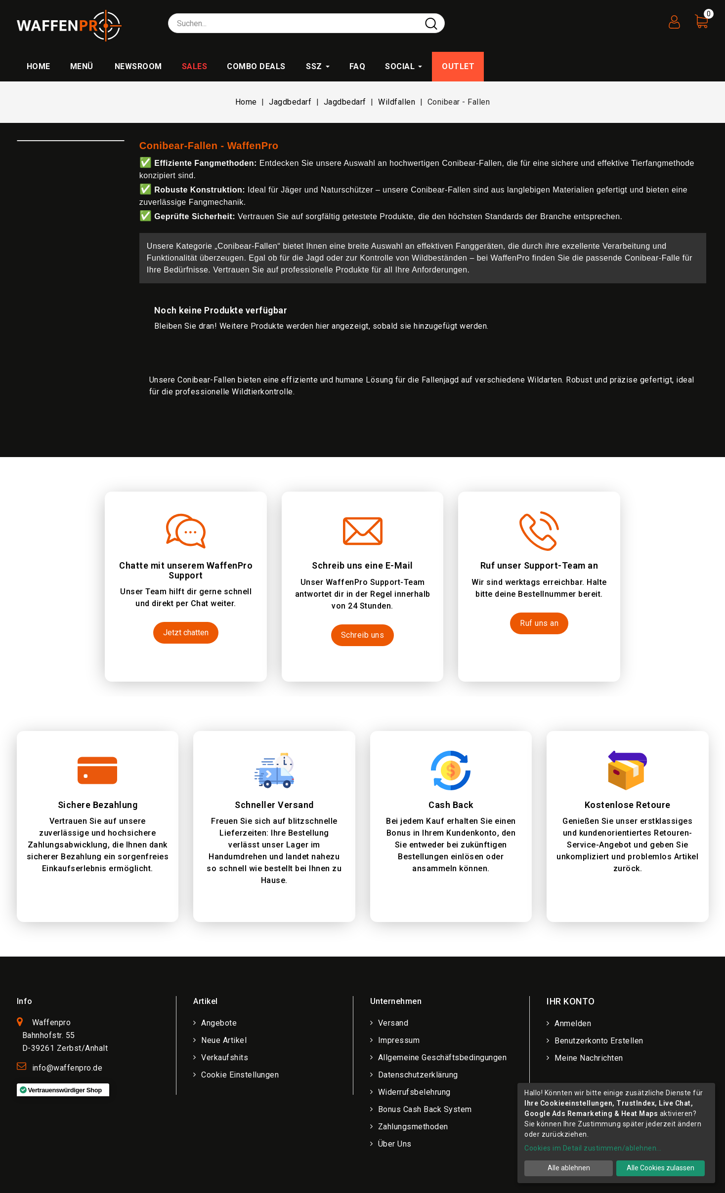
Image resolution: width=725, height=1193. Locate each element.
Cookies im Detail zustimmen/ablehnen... (593, 1148)
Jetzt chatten (186, 632)
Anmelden (572, 1023)
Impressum (399, 1040)
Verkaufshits (224, 1057)
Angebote (219, 1023)
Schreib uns (362, 635)
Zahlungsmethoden (413, 1126)
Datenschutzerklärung (418, 1074)
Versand (393, 1023)
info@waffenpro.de (67, 1068)
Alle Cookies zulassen (660, 1168)
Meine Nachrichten (588, 1058)
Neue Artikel (224, 1040)
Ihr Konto (571, 1001)
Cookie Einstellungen (240, 1074)
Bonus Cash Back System (425, 1109)
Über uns (395, 1144)
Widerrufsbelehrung (414, 1092)
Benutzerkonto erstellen (598, 1040)
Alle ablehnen (569, 1168)
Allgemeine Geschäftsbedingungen (442, 1057)
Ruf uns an (539, 623)
